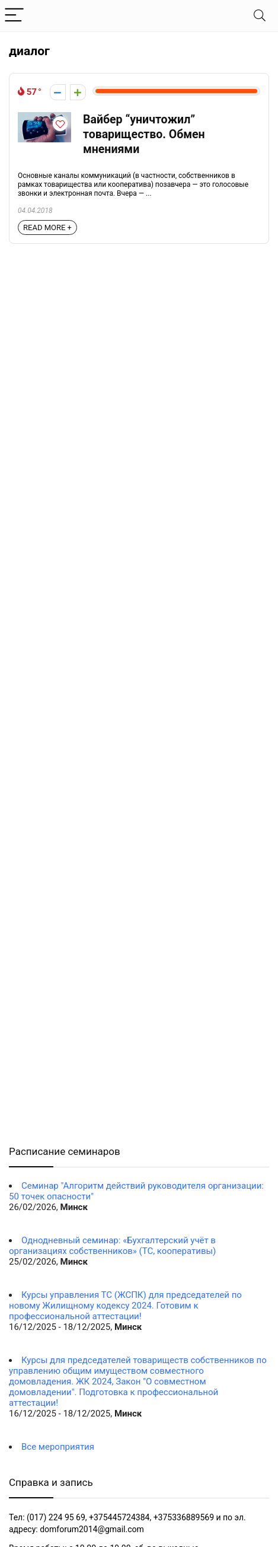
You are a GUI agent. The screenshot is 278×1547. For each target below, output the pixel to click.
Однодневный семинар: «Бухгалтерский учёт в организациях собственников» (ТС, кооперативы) (112, 1245)
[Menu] (14, 15)
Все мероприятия (57, 1446)
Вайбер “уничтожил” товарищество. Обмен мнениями (144, 134)
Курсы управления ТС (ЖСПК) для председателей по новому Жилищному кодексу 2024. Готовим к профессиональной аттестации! (125, 1306)
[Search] (259, 15)
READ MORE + (47, 227)
